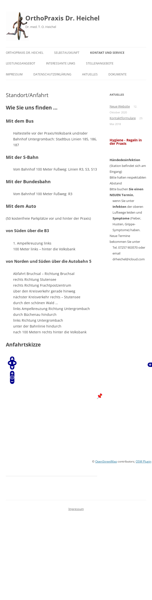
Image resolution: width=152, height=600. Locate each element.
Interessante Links (60, 63)
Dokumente (117, 74)
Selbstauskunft (66, 53)
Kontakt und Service (107, 53)
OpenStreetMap (106, 461)
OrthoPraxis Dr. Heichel (62, 18)
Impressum (14, 74)
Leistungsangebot (20, 63)
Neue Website (120, 106)
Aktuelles (90, 74)
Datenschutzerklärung (52, 74)
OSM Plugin (143, 461)
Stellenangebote (100, 63)
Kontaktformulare (123, 118)
